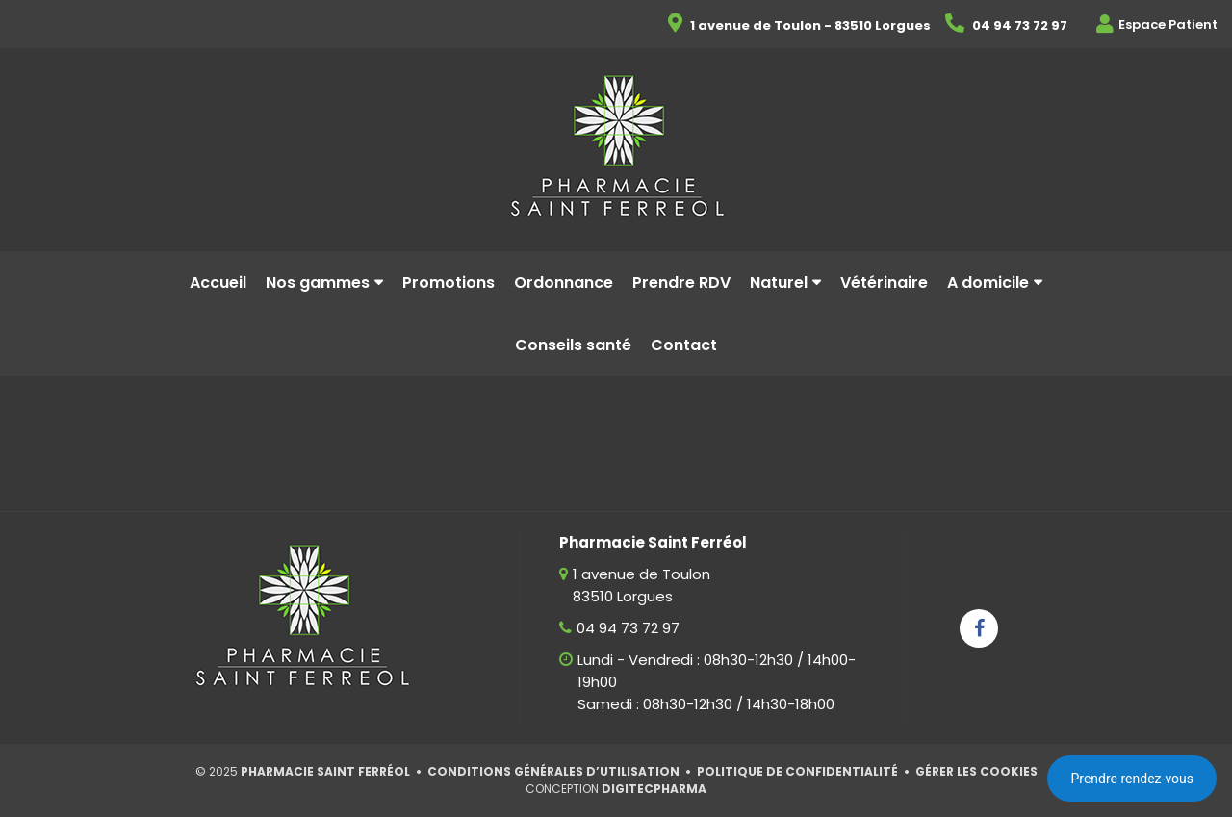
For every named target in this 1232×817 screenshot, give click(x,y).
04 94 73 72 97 (628, 628)
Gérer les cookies (976, 771)
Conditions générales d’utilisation (553, 771)
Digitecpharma (654, 788)
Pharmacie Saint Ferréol (325, 771)
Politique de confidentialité (797, 771)
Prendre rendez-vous (1132, 778)
